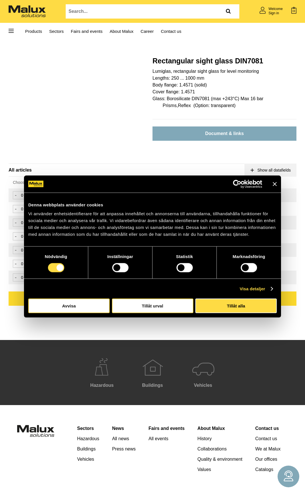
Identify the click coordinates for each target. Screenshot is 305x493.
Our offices (266, 459)
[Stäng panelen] (275, 184)
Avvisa (69, 305)
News (118, 428)
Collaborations (211, 448)
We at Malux (268, 448)
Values (204, 469)
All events (158, 438)
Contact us (171, 31)
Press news (124, 448)
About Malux (121, 31)
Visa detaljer (252, 288)
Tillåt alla (236, 305)
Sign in (273, 13)
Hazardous (88, 438)
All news (120, 438)
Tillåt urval (152, 305)
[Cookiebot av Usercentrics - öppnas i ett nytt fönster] (237, 184)
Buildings (86, 448)
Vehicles (85, 459)
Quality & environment (219, 459)
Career (147, 31)
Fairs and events (87, 31)
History (204, 438)
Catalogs (264, 469)
